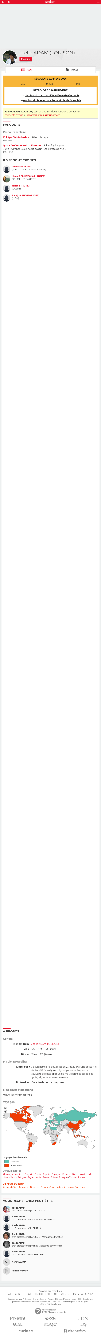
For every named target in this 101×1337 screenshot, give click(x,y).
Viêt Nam (80, 1187)
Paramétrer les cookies (41, 1302)
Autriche (19, 1174)
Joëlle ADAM (18, 1208)
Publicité (50, 1299)
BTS (78, 83)
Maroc (13, 1177)
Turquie (81, 1177)
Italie (90, 1174)
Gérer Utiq (56, 1302)
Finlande (66, 1174)
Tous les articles (70, 1299)
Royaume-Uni (34, 1177)
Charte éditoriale (39, 1299)
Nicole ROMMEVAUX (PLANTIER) (28, 176)
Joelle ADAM (18, 1243)
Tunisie (72, 1177)
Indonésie (61, 1187)
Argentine (23, 1187)
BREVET (50, 83)
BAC (23, 83)
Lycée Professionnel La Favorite (22, 145)
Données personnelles (22, 1302)
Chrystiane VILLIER (21, 166)
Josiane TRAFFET (21, 186)
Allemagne (8, 1174)
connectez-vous (14, 115)
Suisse (54, 1177)
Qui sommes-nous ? (16, 1299)
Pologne (22, 1177)
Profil (29, 70)
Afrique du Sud (10, 1187)
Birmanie (34, 1187)
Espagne (56, 1174)
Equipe (28, 1299)
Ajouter (26, 59)
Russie (46, 1177)
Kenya (71, 1187)
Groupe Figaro (82, 1302)
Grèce (75, 1174)
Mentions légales (68, 1302)
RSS (79, 1299)
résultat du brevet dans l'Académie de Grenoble (52, 100)
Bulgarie (29, 1174)
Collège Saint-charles (16, 137)
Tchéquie (63, 1177)
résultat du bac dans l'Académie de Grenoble (52, 95)
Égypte (46, 1174)
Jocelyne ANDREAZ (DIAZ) (25, 195)
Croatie (38, 1174)
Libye (5, 1177)
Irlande (82, 1174)
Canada (44, 1187)
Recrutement (87, 1299)
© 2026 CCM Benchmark (50, 1304)
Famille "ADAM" (20, 1271)
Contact (59, 1299)
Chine (52, 1187)
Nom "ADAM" (19, 1262)
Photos (74, 70)
